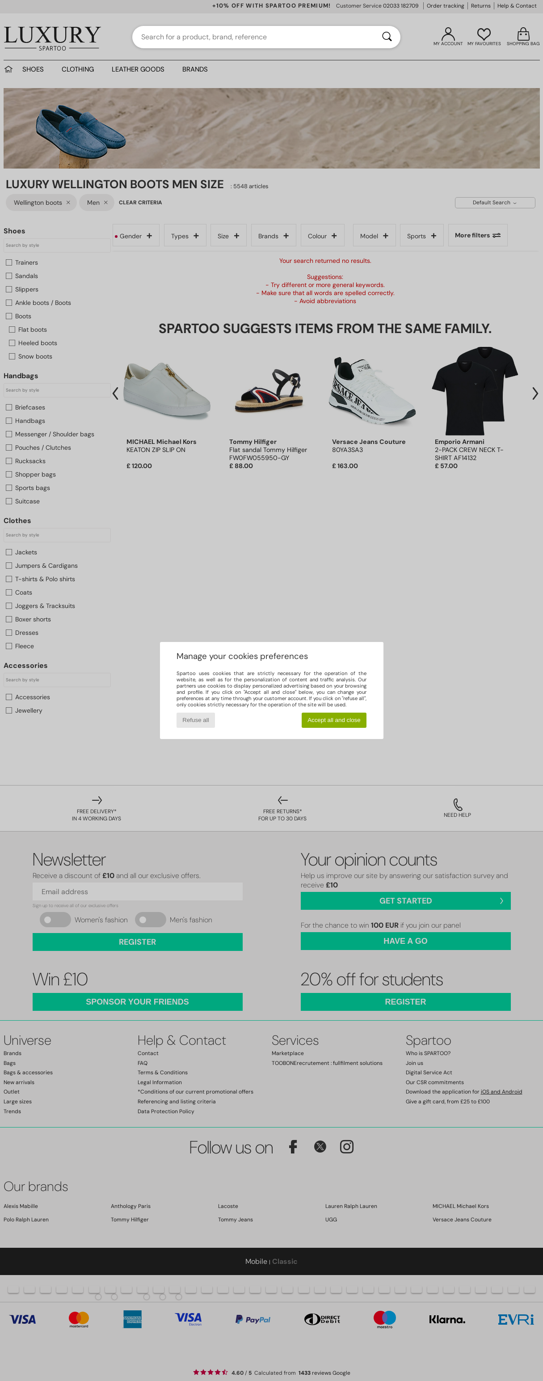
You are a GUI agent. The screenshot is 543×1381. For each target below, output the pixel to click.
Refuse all (195, 720)
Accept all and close (334, 720)
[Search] (387, 37)
